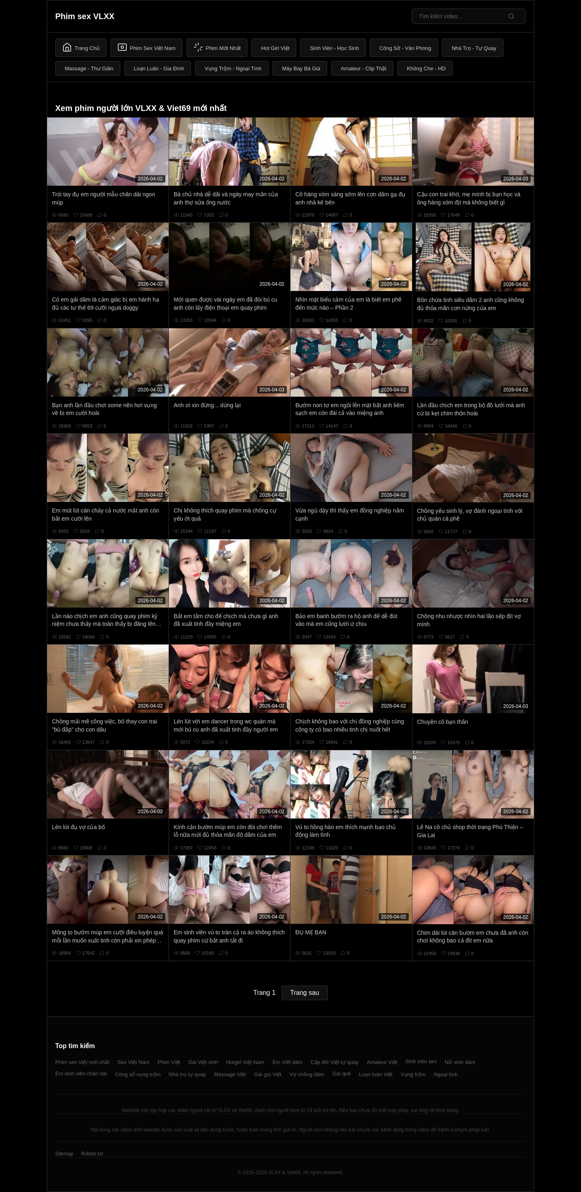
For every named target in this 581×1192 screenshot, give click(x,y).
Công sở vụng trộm (137, 1074)
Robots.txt (92, 1154)
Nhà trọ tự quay (187, 1074)
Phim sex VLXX (85, 16)
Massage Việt (230, 1074)
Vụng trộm (413, 1074)
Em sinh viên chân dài (81, 1073)
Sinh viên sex (420, 1061)
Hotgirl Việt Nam (245, 1062)
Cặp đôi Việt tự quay (335, 1062)
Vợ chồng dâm (307, 1074)
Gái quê (341, 1073)
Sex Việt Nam (133, 1062)
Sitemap (64, 1154)
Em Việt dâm (288, 1062)
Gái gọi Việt (268, 1074)
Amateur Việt (382, 1062)
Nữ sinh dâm (460, 1062)
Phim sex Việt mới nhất (82, 1062)
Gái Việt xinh (203, 1062)
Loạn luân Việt (375, 1074)
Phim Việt (169, 1062)
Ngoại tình (445, 1074)
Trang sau (304, 992)
